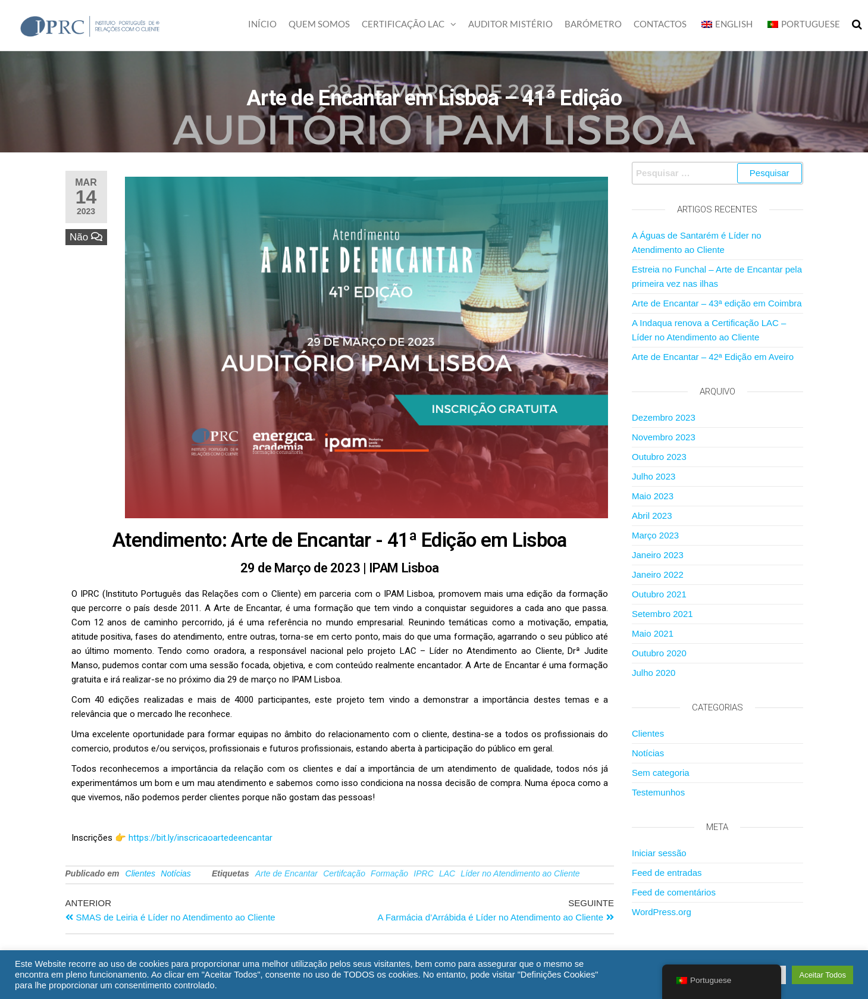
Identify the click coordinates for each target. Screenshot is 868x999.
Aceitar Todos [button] (822, 974)
